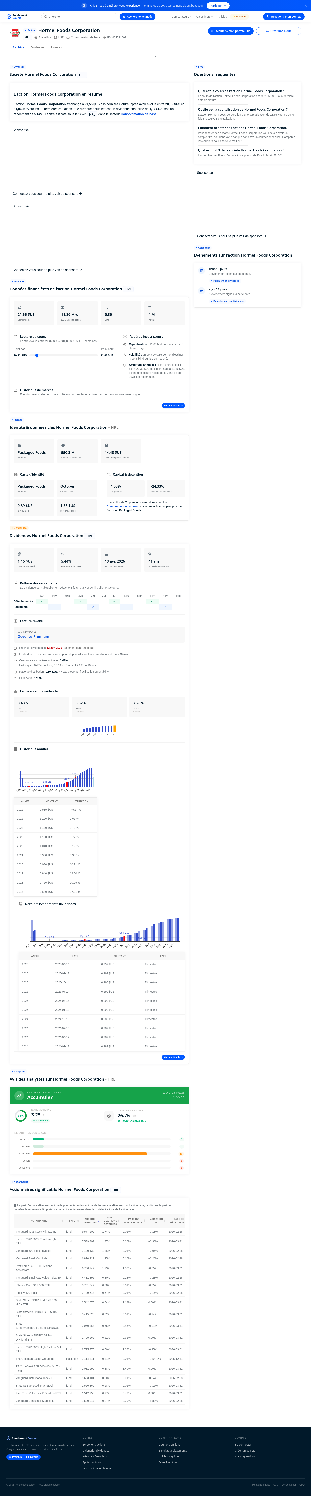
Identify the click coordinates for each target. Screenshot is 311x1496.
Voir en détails (173, 405)
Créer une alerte (279, 31)
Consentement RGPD (293, 1484)
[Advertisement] (99, 162)
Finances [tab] (56, 47)
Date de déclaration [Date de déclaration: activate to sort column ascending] (179, 1221)
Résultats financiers (95, 1456)
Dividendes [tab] (37, 47)
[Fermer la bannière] (306, 5)
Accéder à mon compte (283, 16)
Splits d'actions (92, 1462)
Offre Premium (168, 1462)
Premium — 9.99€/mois (23, 1457)
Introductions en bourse (97, 1468)
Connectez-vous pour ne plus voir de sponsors (47, 193)
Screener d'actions (94, 1444)
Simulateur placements (173, 1450)
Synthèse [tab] (18, 47)
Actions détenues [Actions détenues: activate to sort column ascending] (90, 1221)
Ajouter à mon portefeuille (230, 31)
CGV (275, 1484)
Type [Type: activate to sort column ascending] (72, 1221)
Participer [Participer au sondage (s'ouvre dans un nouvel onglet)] (218, 5)
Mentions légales (261, 1484)
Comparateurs (182, 16)
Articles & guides (169, 1456)
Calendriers (204, 16)
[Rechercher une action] (79, 16)
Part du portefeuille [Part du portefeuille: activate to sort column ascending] (133, 1221)
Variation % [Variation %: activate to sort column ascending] (156, 1221)
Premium (239, 16)
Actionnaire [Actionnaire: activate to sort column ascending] (39, 1221)
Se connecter (243, 1444)
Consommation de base (83, 37)
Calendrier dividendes (96, 1450)
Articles (222, 16)
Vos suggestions (245, 1456)
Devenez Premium (33, 636)
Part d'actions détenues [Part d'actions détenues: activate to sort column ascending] (110, 1220)
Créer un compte (245, 1450)
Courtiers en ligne (169, 1444)
